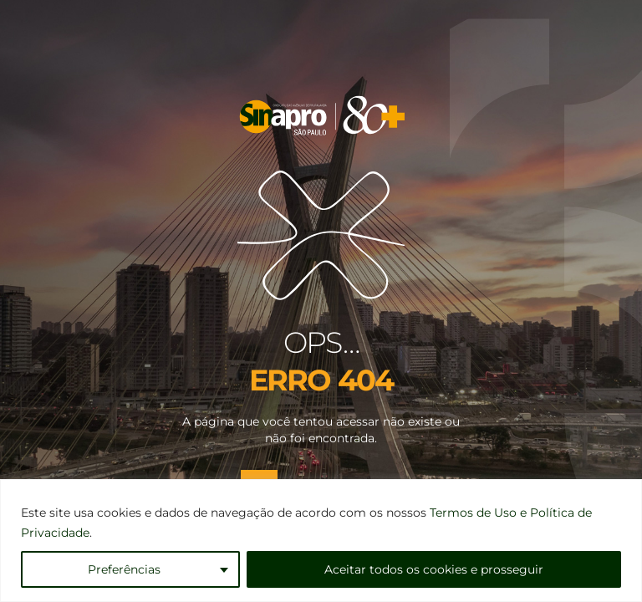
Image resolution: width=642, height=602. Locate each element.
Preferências (124, 569)
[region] (321, 540)
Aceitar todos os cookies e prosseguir (433, 569)
